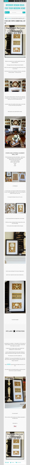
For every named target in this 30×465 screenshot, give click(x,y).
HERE (8, 364)
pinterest (25, 1)
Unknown (12, 462)
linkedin (22, 1)
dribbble (23, 1)
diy (17, 462)
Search (24, 12)
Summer (19, 462)
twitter (14, 1)
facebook (16, 1)
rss (20, 1)
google (18, 1)
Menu (8, 12)
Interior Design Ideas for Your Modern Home (15, 6)
